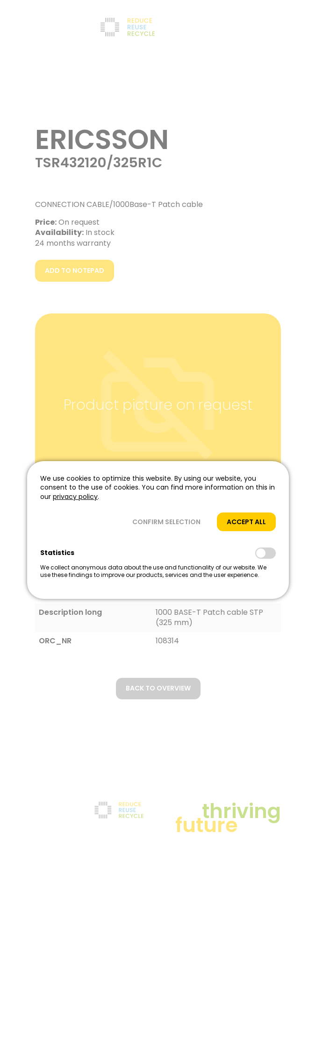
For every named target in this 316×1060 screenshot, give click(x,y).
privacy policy (75, 496)
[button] (166, 522)
